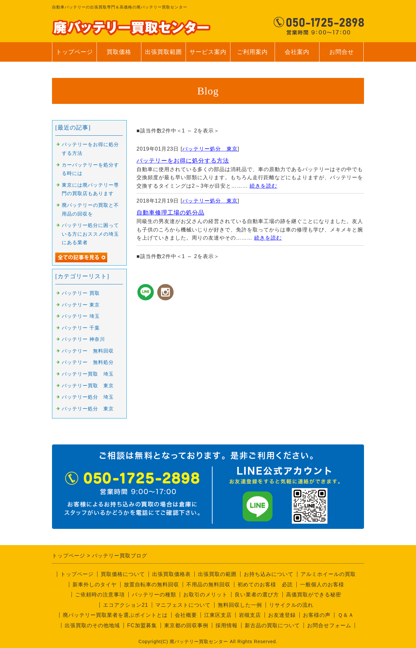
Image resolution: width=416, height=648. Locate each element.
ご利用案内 (252, 55)
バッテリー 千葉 (81, 327)
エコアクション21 (125, 605)
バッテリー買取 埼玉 (88, 374)
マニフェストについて (183, 605)
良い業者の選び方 (257, 594)
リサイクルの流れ (291, 605)
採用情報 (226, 625)
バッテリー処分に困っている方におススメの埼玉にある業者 (90, 234)
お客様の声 (317, 615)
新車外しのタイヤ (94, 584)
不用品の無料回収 (208, 584)
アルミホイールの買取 (328, 574)
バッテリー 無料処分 (88, 362)
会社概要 (186, 615)
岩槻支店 (250, 615)
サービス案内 (208, 55)
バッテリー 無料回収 (88, 351)
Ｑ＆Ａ (346, 615)
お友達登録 (282, 615)
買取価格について (123, 574)
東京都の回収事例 (186, 625)
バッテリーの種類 (154, 594)
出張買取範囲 (163, 52)
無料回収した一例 (240, 605)
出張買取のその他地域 (92, 625)
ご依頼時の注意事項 (100, 594)
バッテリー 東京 (81, 304)
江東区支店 (218, 615)
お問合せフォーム (329, 625)
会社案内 (297, 55)
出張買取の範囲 (217, 574)
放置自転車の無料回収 (151, 584)
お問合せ (341, 55)
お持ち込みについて (268, 574)
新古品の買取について (272, 625)
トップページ (74, 52)
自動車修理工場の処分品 (170, 212)
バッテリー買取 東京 (88, 385)
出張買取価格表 (171, 574)
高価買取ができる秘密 (313, 594)
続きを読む (263, 186)
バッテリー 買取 (81, 293)
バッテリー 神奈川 (83, 339)
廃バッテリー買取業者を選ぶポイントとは (115, 615)
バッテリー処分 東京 (210, 149)
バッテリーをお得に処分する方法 (182, 160)
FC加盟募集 (142, 625)
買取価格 (119, 52)
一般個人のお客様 (322, 584)
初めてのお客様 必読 (265, 584)
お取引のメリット (205, 594)
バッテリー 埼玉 (81, 316)
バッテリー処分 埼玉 (88, 397)
